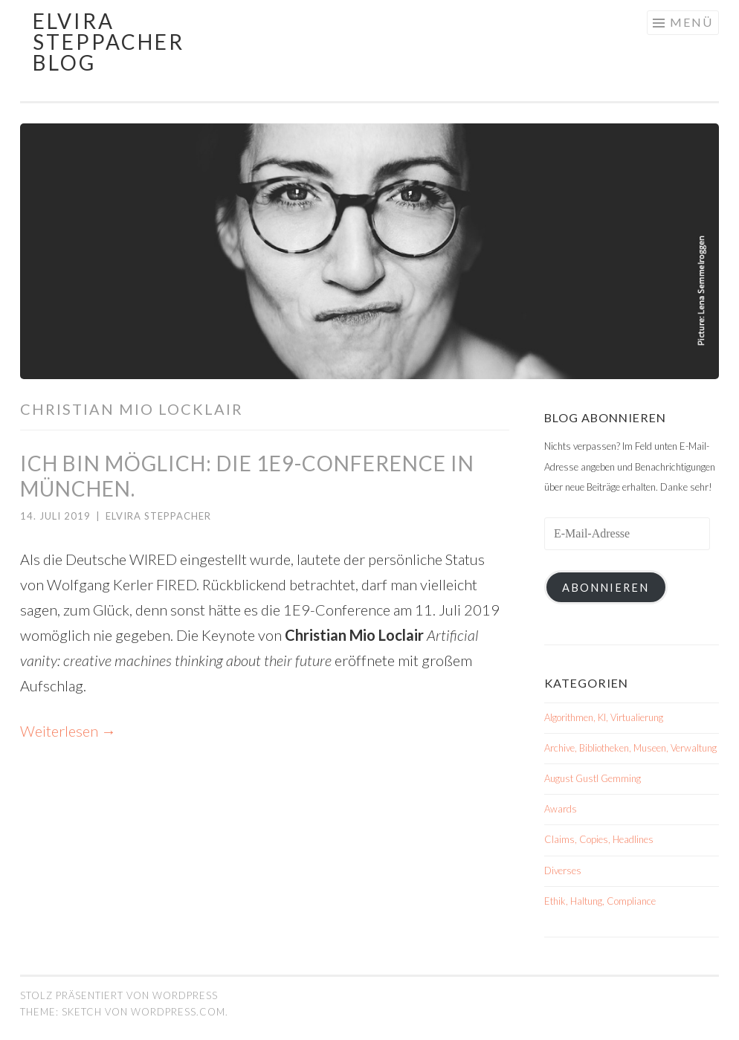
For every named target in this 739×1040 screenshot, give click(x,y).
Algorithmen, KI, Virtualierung (603, 717)
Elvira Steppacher (158, 516)
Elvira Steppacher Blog (108, 41)
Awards (560, 809)
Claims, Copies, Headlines (599, 839)
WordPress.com (178, 1012)
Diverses (562, 870)
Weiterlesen (68, 731)
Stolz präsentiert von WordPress (119, 995)
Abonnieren (605, 587)
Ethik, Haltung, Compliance (600, 901)
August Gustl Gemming (592, 778)
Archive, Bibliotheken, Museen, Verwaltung (630, 748)
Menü (691, 22)
